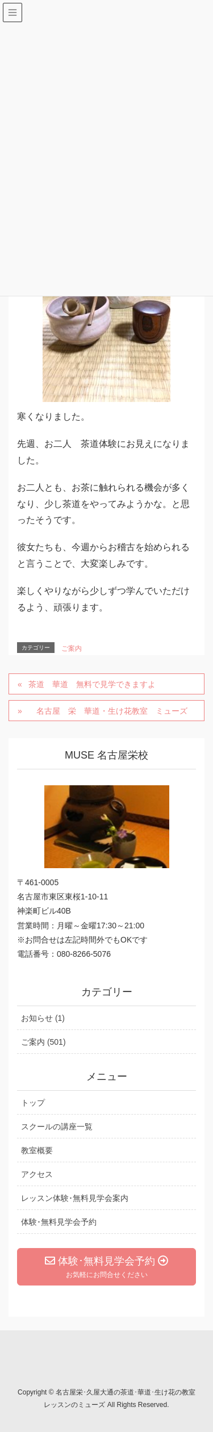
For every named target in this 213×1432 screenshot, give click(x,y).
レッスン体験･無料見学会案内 (74, 1198)
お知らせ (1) (43, 1018)
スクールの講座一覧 (57, 1126)
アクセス (37, 1174)
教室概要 (37, 1150)
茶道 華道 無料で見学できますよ (92, 684)
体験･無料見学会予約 (59, 1221)
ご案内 (71, 648)
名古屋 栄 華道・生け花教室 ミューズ (107, 710)
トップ (33, 1102)
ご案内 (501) (43, 1041)
